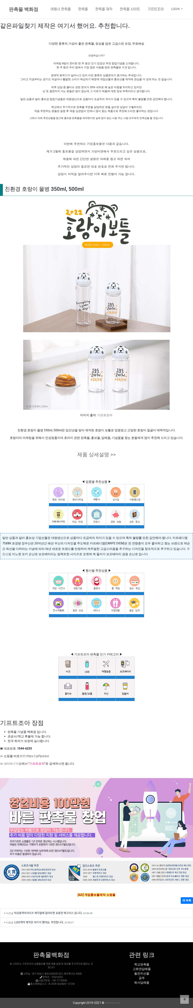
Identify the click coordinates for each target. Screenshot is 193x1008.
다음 (19, 763)
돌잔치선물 (141, 973)
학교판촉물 (141, 964)
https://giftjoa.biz (37, 756)
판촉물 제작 (103, 9)
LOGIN (175, 9)
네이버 (8, 763)
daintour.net (112, 1003)
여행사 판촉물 (61, 9)
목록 (187, 900)
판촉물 (83, 9)
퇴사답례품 (141, 982)
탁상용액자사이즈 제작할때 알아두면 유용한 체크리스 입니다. (48, 913)
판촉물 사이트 (130, 9)
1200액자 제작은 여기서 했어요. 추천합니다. (39, 922)
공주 (142, 978)
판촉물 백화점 (23, 9)
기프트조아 (156, 9)
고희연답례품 (142, 969)
